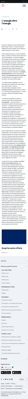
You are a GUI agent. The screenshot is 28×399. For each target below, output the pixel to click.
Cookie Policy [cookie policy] (18, 386)
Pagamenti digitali (6, 350)
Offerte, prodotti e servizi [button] (9, 266)
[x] (3, 379)
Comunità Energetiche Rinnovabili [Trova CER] (10, 353)
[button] (2, 29)
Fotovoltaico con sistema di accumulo (11, 303)
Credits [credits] (7, 383)
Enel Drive (4, 323)
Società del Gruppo (6, 386)
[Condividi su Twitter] (9, 29)
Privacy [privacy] (13, 383)
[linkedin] (7, 379)
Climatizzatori (5, 290)
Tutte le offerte (5, 283)
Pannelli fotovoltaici (6, 300)
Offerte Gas (4, 276)
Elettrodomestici (5, 346)
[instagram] (9, 379)
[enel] (3, 5)
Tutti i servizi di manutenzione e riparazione (13, 343)
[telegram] (12, 379)
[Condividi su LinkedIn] (13, 29)
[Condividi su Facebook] (5, 29)
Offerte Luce (5, 273)
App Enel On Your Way (7, 330)
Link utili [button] (3, 261)
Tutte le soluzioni (6, 313)
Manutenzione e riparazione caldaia (11, 337)
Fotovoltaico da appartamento (9, 306)
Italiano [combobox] (22, 379)
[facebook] (1, 379)
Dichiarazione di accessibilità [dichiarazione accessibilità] (14, 388)
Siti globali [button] (4, 358)
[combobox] (23, 379)
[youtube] (5, 379)
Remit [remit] (2, 388)
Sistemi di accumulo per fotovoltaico (11, 310)
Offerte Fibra (5, 279)
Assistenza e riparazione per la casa (11, 340)
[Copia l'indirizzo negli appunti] (16, 29)
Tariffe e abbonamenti (7, 326)
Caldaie (3, 293)
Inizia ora (5, 252)
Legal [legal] (2, 383)
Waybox (3, 320)
